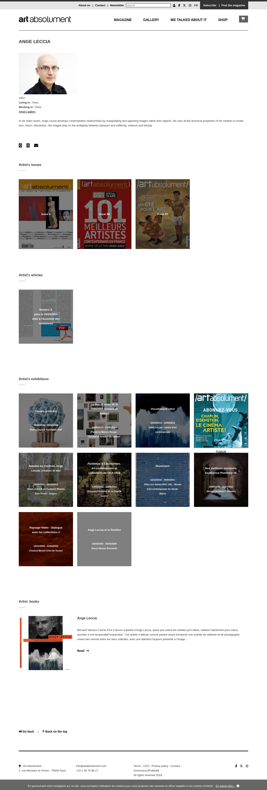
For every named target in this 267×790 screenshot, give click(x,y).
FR (196, 5)
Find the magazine (233, 5)
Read (83, 650)
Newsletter (117, 5)
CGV (146, 766)
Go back (26, 731)
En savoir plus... (225, 786)
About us (84, 5)
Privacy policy (160, 766)
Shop (223, 20)
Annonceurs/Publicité (146, 770)
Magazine (123, 20)
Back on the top (54, 731)
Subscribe (209, 5)
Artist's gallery (27, 111)
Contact (100, 5)
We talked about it (188, 20)
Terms (137, 766)
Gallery (151, 20)
